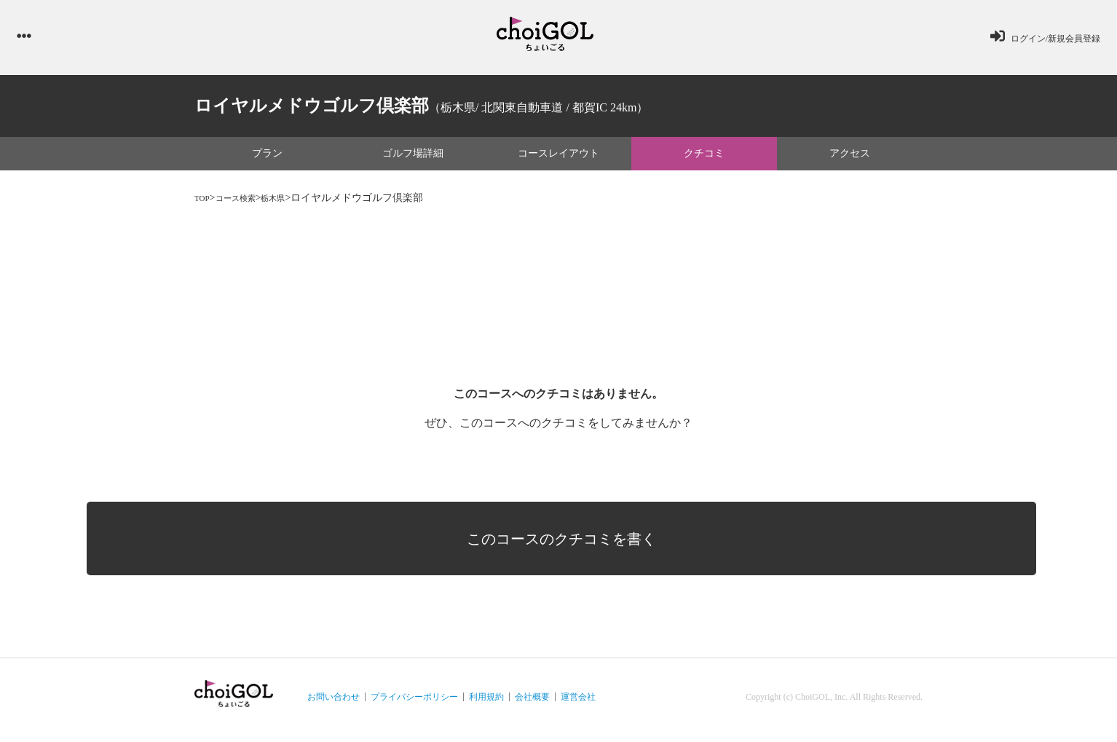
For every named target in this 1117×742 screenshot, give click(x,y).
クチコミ (704, 158)
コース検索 (244, 202)
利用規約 (486, 703)
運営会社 (578, 703)
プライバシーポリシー (414, 703)
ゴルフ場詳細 (412, 158)
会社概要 (532, 703)
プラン (267, 158)
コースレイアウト (558, 158)
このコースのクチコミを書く (569, 532)
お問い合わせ (333, 703)
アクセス (849, 158)
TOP (203, 202)
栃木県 (291, 202)
